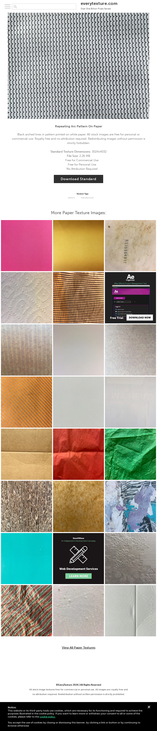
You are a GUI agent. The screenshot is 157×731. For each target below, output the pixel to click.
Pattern (71, 198)
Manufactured (87, 198)
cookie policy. (48, 716)
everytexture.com (99, 5)
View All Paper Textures (78, 647)
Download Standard (78, 179)
